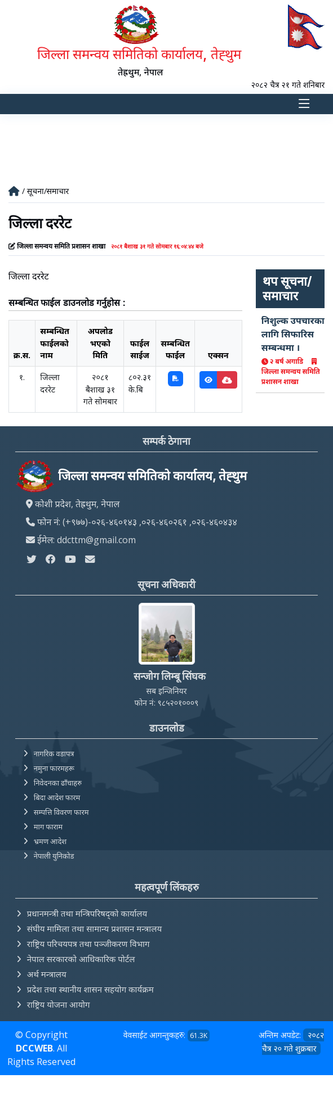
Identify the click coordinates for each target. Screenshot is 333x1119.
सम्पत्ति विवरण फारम (61, 812)
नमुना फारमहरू (54, 768)
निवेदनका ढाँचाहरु (58, 783)
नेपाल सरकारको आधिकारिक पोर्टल (81, 958)
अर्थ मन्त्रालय (46, 974)
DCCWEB (34, 1048)
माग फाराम (48, 827)
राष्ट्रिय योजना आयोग (58, 1004)
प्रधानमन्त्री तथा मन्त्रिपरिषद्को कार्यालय (87, 913)
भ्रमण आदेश (50, 841)
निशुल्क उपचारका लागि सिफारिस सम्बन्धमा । (293, 334)
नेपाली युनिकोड (54, 856)
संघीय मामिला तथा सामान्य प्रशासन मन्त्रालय (94, 928)
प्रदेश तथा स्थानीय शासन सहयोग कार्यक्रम (90, 989)
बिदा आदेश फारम (57, 797)
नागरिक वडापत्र (54, 753)
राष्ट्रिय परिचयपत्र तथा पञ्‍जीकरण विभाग (88, 943)
